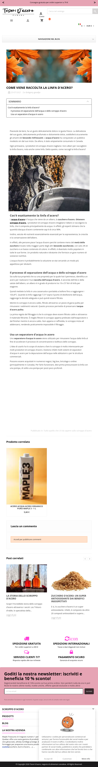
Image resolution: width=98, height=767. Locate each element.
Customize (67, 758)
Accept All (48, 758)
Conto (41, 15)
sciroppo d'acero (18, 222)
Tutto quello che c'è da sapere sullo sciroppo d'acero (68, 430)
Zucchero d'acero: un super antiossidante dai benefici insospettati (68, 598)
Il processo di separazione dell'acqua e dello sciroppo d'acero (39, 111)
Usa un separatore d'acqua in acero (27, 114)
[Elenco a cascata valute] (91, 26)
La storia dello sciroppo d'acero (22, 597)
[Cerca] (72, 11)
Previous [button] (85, 559)
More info (86, 758)
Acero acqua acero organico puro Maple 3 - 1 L (26, 507)
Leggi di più (11, 615)
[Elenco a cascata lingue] (81, 26)
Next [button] (89, 559)
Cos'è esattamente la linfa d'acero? (24, 107)
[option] (26, 482)
